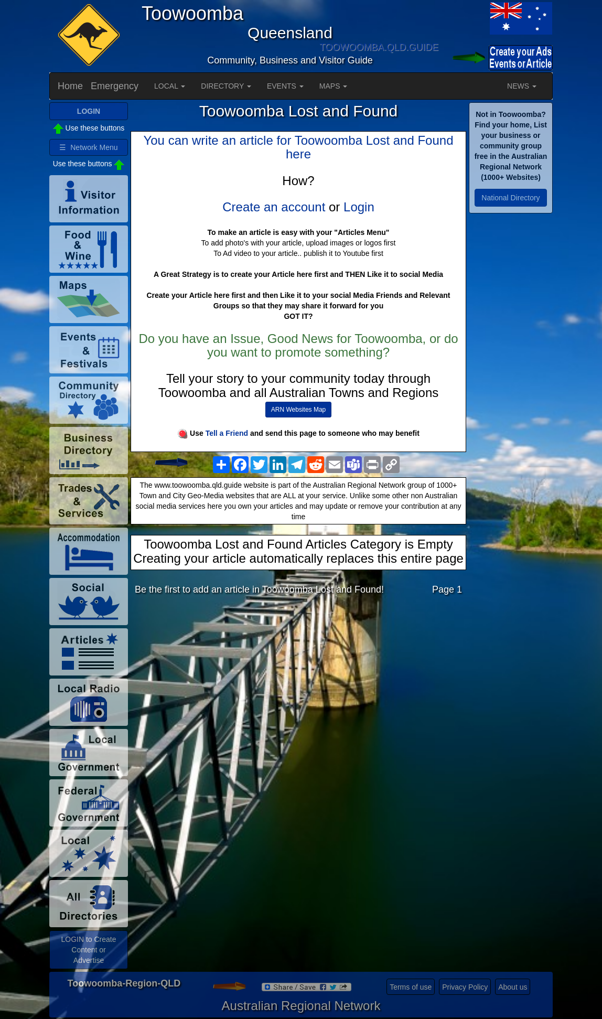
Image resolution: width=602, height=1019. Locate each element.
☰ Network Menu (88, 147)
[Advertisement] (298, 686)
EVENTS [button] (285, 86)
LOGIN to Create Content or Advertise (88, 949)
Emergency (114, 86)
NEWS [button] (521, 86)
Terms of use (411, 987)
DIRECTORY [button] (226, 86)
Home (70, 86)
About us (512, 987)
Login (358, 207)
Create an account (273, 207)
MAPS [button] (333, 86)
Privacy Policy (465, 987)
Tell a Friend (227, 433)
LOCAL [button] (169, 86)
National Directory (510, 198)
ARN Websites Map (298, 409)
